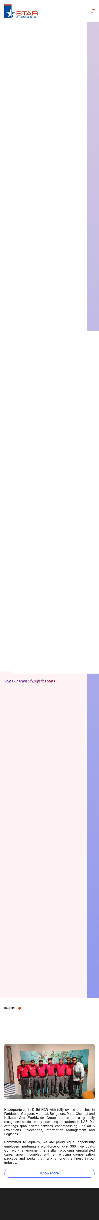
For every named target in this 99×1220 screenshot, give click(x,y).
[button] (81, 11)
